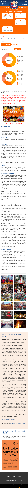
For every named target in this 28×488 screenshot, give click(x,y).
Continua (11, 487)
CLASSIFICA (14, 45)
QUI (4, 154)
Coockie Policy (16, 487)
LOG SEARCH (6, 45)
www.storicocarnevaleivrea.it (8, 419)
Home (8, 476)
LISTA (2, 185)
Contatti (19, 476)
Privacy (13, 476)
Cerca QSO (17, 49)
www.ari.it (14, 482)
